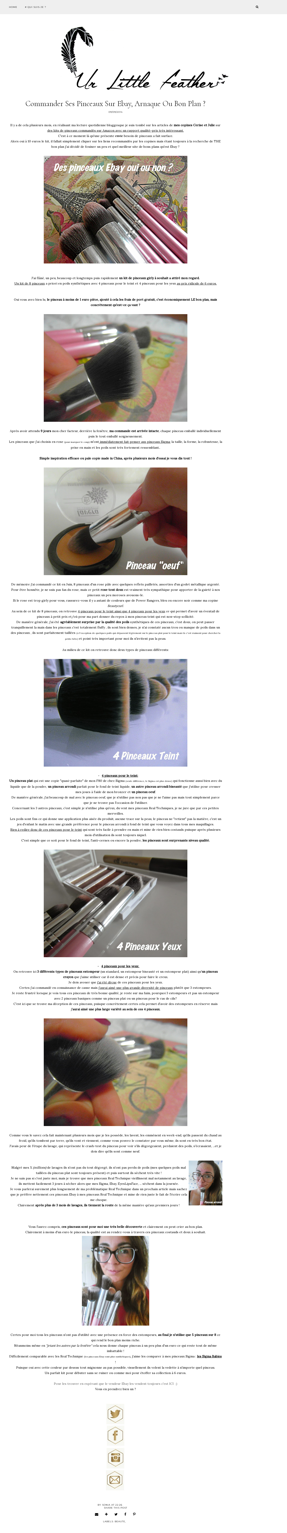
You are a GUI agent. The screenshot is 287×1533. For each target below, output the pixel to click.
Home (13, 7)
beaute (120, 1521)
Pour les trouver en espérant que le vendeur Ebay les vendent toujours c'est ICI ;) (115, 1384)
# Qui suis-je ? (35, 7)
